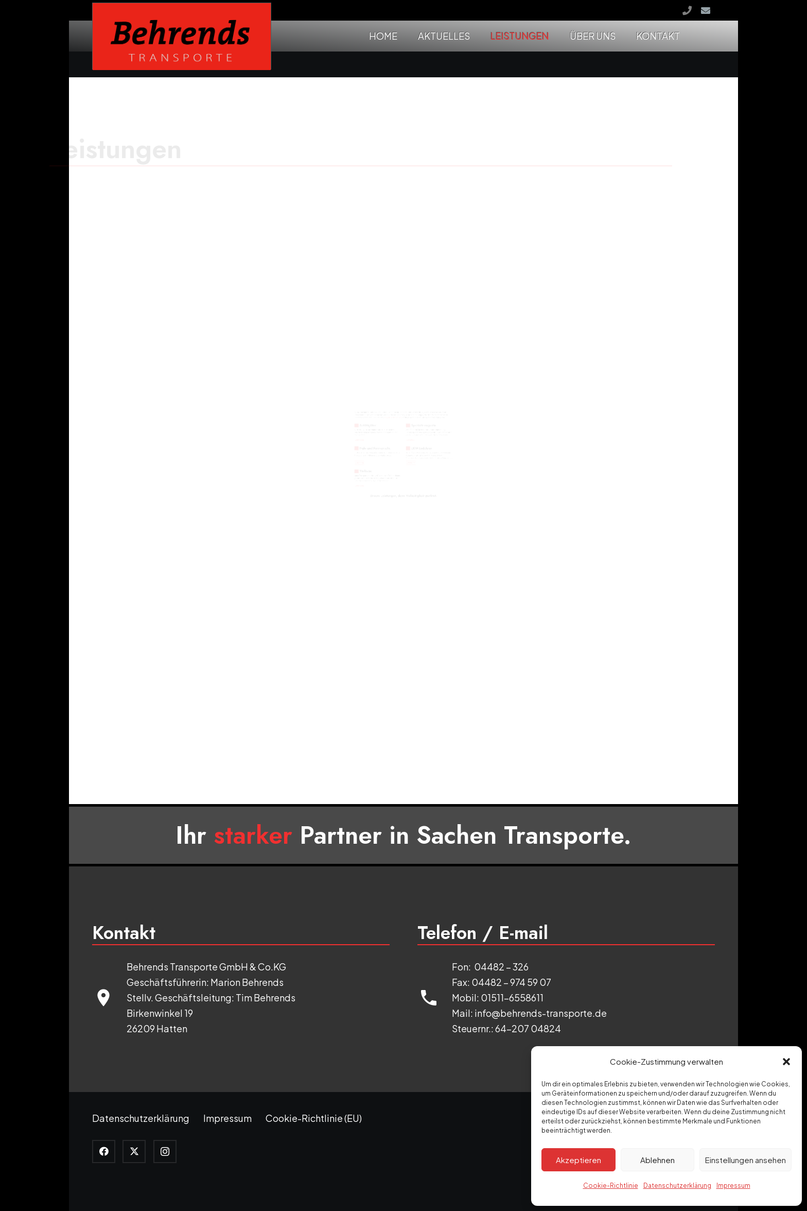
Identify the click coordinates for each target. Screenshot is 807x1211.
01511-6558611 (511, 997)
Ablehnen (657, 1160)
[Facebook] (103, 1151)
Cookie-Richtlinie (610, 1185)
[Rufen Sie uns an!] (687, 10)
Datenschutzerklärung (677, 1185)
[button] (786, 1061)
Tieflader (183, 537)
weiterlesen (144, 354)
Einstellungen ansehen (745, 1160)
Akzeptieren (578, 1160)
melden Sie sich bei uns (340, 223)
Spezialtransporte (520, 270)
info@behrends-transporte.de (541, 1013)
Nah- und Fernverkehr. (238, 403)
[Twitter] (134, 1151)
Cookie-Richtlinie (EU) (314, 1118)
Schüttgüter (194, 270)
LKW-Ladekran (509, 403)
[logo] (182, 36)
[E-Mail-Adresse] (705, 10)
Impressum (733, 1185)
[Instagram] (165, 1151)
